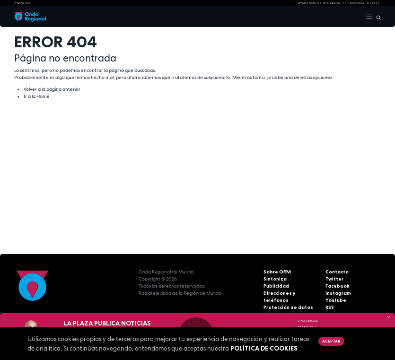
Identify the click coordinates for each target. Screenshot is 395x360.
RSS (329, 307)
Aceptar (331, 341)
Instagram (338, 293)
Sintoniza (275, 279)
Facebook (337, 286)
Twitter (334, 279)
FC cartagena (353, 3)
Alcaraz (373, 3)
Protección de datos (288, 307)
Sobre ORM (277, 272)
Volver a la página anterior (52, 89)
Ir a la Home (37, 96)
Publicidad (276, 286)
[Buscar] (377, 17)
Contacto (337, 272)
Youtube (335, 300)
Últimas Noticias (309, 3)
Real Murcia (332, 3)
